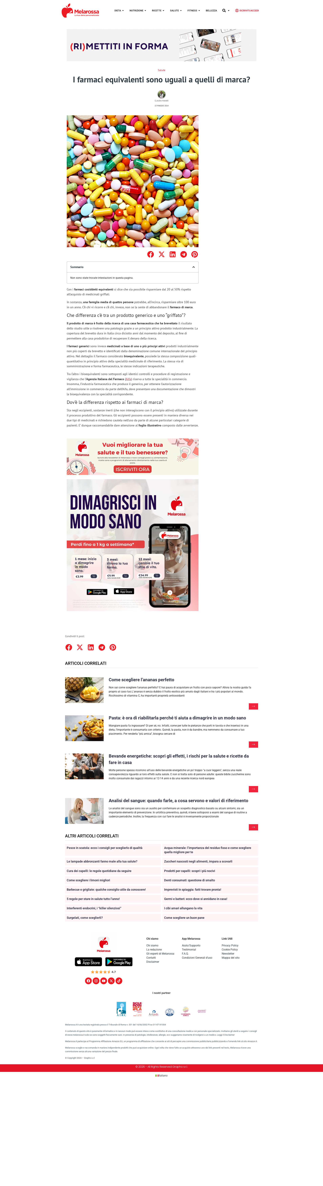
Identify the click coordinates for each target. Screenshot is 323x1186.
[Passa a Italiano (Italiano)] (161, 1075)
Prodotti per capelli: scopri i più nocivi (189, 871)
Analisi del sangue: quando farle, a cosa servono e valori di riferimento (178, 800)
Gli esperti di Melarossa (160, 953)
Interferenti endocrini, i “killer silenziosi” (94, 908)
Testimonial (189, 949)
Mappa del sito (230, 957)
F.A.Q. (185, 953)
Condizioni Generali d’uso (197, 957)
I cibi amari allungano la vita (183, 908)
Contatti (151, 957)
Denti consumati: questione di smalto (189, 880)
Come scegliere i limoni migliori (88, 880)
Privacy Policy (230, 945)
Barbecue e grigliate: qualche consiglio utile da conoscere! (106, 889)
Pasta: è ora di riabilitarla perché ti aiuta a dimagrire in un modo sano (177, 717)
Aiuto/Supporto (191, 945)
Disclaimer (152, 961)
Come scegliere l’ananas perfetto (141, 679)
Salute (161, 70)
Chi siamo (152, 945)
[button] (150, 254)
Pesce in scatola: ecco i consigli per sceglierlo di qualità (104, 848)
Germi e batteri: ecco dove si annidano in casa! (195, 899)
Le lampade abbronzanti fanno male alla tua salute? (102, 861)
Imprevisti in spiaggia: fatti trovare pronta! (192, 889)
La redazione (154, 949)
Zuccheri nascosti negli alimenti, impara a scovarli (198, 861)
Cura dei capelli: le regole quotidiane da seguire (99, 871)
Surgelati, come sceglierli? (85, 917)
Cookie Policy (230, 949)
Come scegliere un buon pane (184, 917)
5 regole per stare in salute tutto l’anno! (93, 899)
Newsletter (228, 953)
